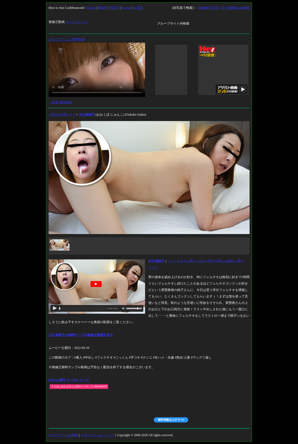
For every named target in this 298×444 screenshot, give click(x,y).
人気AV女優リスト (62, 114)
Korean (126, 7)
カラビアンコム (77, 22)
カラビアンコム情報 (63, 435)
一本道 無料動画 (60, 102)
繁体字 (102, 7)
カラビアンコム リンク (97, 435)
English (90, 7)
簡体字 (114, 7)
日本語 (138, 7)
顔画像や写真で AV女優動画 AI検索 (224, 7)
